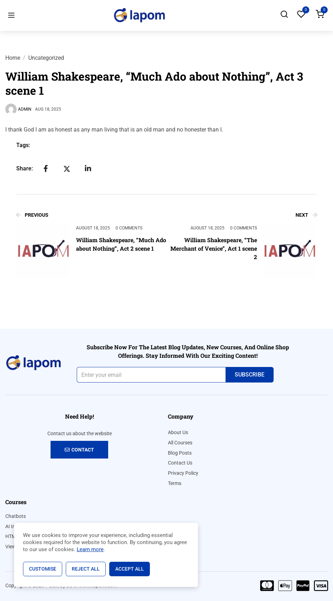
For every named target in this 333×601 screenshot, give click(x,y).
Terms (174, 483)
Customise (42, 569)
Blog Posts (180, 453)
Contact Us (180, 463)
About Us (178, 432)
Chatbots (15, 516)
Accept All (129, 569)
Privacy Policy (183, 473)
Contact (79, 450)
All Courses (180, 442)
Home (12, 57)
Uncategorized (46, 57)
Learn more (90, 549)
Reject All (86, 569)
